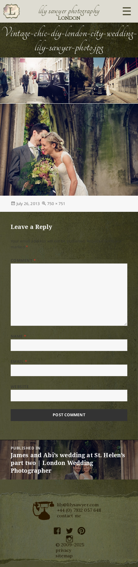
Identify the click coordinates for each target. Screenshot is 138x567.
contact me (69, 516)
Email (19, 361)
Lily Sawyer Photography (69, 10)
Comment (23, 260)
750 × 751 (56, 203)
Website (20, 386)
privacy (63, 550)
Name (19, 336)
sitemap (64, 556)
